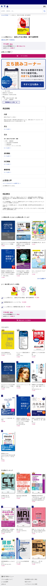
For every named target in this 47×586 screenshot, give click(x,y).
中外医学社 (12, 39)
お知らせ (3, 584)
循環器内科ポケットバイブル (12, 302)
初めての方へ (28, 581)
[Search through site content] (22, 11)
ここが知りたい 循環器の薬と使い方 (14, 306)
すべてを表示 (41, 278)
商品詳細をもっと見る (10, 102)
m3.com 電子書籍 (4, 15)
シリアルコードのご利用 (31, 584)
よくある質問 (4, 581)
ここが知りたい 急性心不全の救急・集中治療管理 (19, 297)
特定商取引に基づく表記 (31, 579)
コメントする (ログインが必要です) (11, 183)
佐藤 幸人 (3, 39)
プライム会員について (7, 579)
